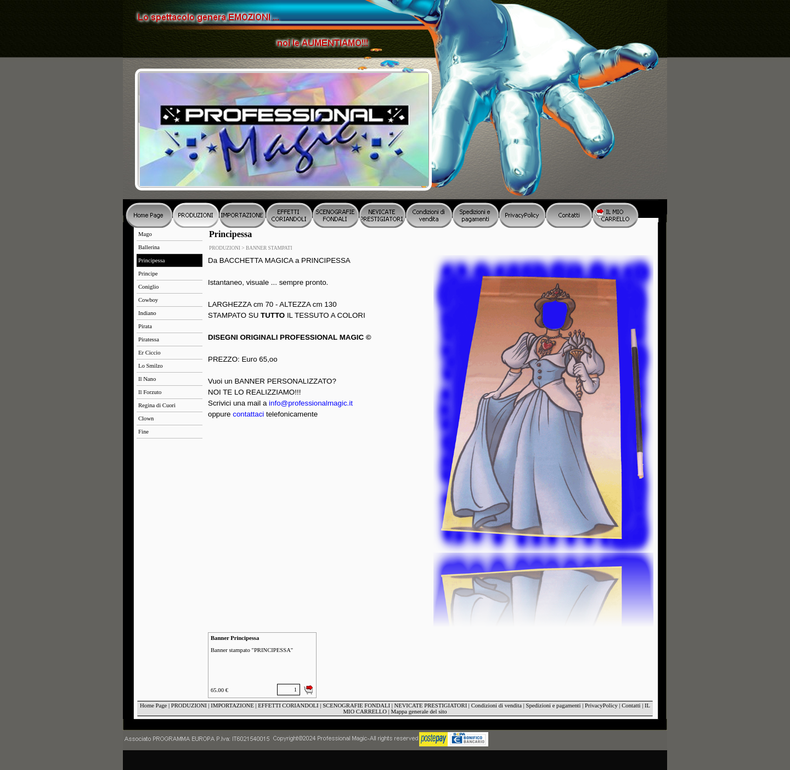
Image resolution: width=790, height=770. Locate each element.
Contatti (631, 705)
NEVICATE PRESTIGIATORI (430, 705)
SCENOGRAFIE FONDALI (356, 705)
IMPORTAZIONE (232, 705)
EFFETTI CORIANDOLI (288, 705)
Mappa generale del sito (419, 712)
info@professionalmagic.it (311, 403)
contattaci (248, 414)
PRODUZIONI (189, 705)
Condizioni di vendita (496, 705)
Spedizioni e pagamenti (553, 705)
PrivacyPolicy (601, 705)
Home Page (153, 705)
